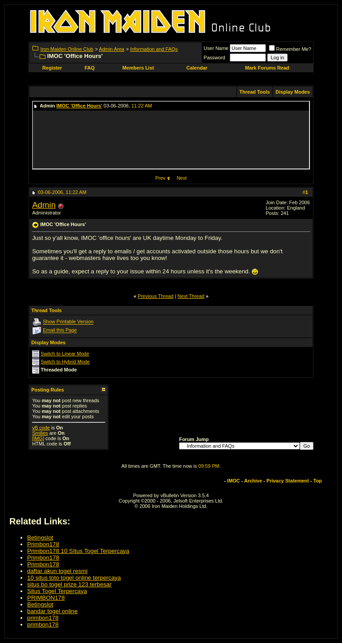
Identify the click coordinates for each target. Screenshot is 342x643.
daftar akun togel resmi (57, 571)
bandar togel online (52, 611)
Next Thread (191, 296)
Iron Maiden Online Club (67, 49)
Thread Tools (255, 92)
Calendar (196, 67)
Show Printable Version (68, 322)
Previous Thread (156, 296)
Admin (44, 205)
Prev (160, 178)
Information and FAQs (154, 49)
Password (214, 57)
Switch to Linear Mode (65, 353)
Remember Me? (290, 49)
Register (52, 67)
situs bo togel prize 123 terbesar (69, 584)
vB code (41, 427)
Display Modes (293, 92)
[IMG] (38, 438)
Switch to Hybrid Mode (65, 361)
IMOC (233, 480)
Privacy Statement (287, 480)
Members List (138, 67)
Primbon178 (43, 544)
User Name (216, 48)
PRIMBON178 (46, 597)
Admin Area (111, 49)
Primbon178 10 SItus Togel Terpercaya (78, 551)
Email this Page (60, 330)
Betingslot (40, 537)
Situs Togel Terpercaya (57, 591)
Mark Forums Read (267, 67)
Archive (253, 480)
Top (318, 480)
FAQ (90, 67)
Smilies (40, 433)
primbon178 (42, 617)
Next (182, 178)
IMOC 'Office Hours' (79, 105)
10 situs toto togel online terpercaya (74, 577)
